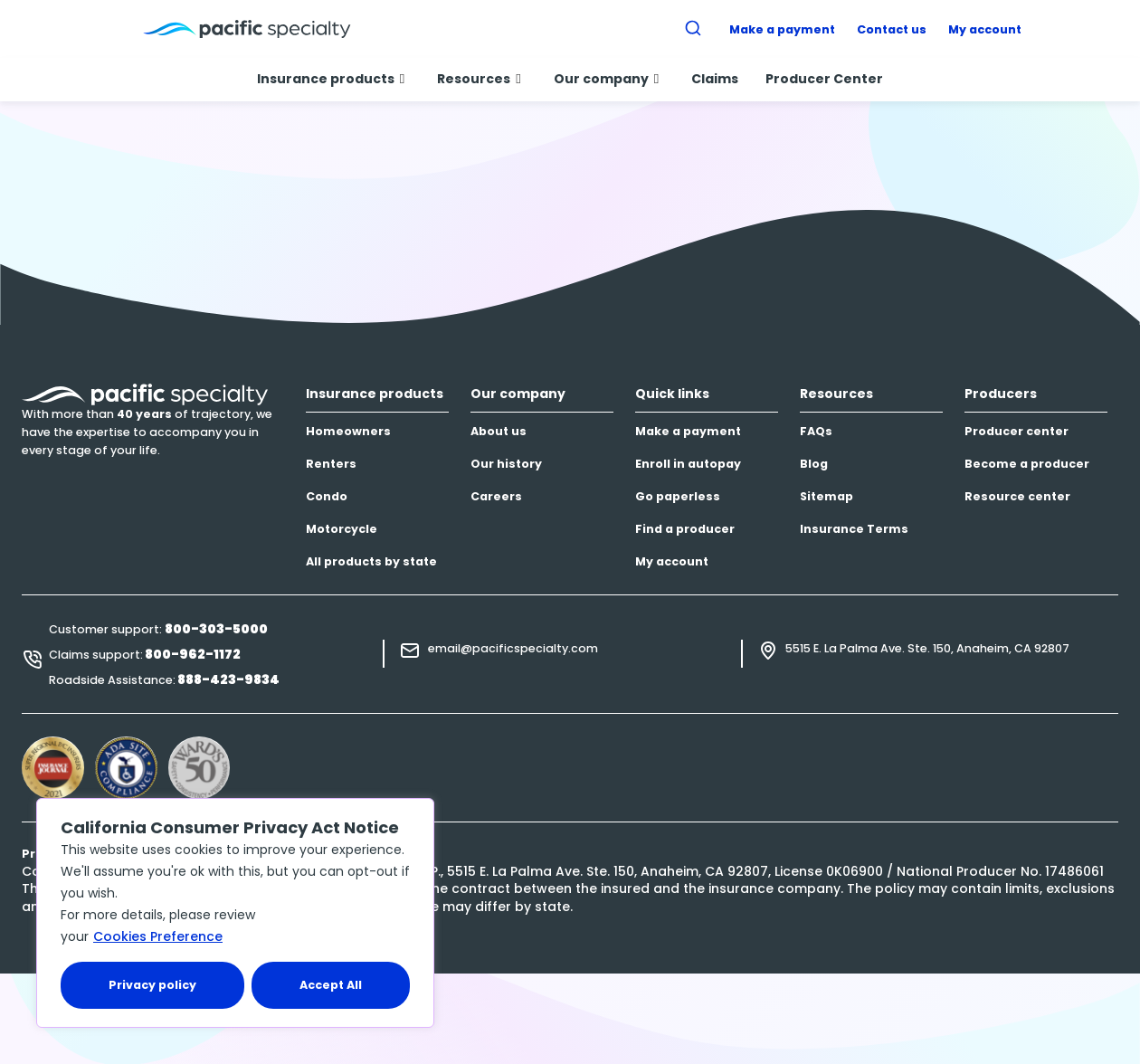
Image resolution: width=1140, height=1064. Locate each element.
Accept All (330, 985)
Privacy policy (152, 985)
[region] (235, 913)
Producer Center (824, 79)
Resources (478, 79)
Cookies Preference (158, 936)
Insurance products (330, 79)
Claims (714, 79)
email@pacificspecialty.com (513, 648)
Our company (606, 79)
